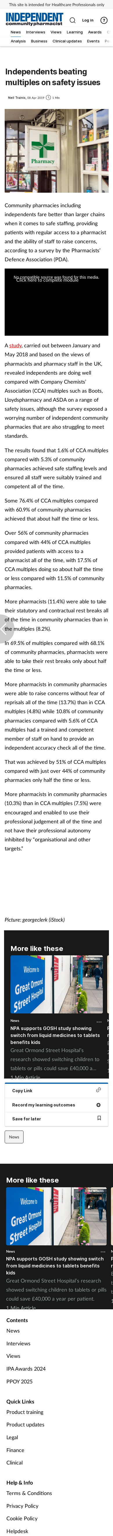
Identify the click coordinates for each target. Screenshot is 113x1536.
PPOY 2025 (19, 1381)
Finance (15, 1450)
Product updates (25, 1424)
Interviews (18, 1343)
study (15, 345)
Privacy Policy (22, 1506)
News (14, 1020)
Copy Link (56, 1090)
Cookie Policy (21, 1518)
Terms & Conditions (29, 1493)
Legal (12, 1437)
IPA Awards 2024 (26, 1368)
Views (13, 1356)
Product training (24, 1412)
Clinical (14, 1462)
